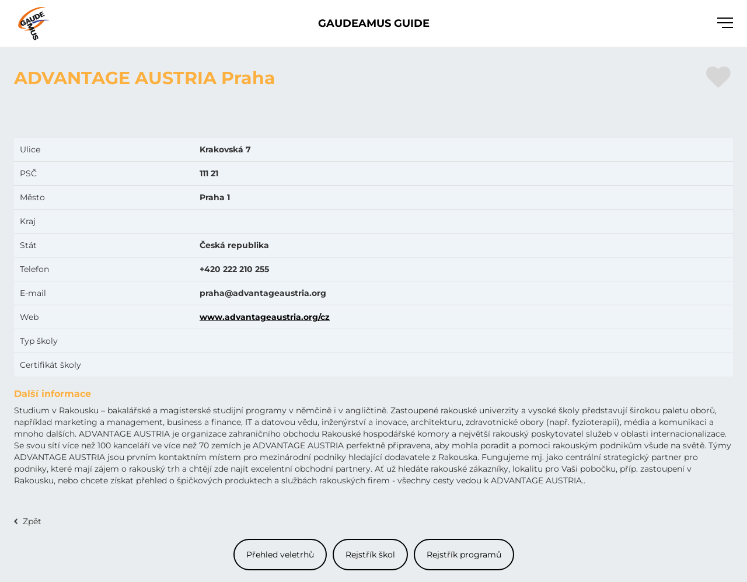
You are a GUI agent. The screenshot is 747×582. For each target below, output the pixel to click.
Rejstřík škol (370, 554)
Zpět (32, 521)
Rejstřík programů (464, 554)
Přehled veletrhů (280, 554)
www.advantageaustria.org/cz (265, 317)
